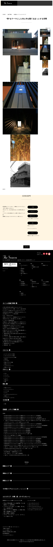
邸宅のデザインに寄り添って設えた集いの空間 (12, 338)
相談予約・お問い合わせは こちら (10, 265)
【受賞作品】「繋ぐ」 (7, 335)
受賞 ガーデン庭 (7, 367)
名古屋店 (22, 281)
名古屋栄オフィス (24, 285)
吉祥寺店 (22, 271)
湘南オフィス (34, 286)
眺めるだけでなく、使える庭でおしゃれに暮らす (12, 318)
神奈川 (31, 280)
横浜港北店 (34, 281)
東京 (20, 263)
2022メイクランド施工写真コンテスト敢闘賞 (12, 435)
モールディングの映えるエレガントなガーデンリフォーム (14, 310)
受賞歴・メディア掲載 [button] (11, 409)
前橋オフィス (45, 265)
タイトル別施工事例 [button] (10, 303)
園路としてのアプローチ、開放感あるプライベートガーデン (14, 317)
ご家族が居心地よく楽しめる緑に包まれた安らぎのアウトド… (14, 333)
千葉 (31, 263)
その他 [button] (6, 400)
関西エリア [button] (7, 480)
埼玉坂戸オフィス (46, 285)
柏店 (33, 265)
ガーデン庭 (6, 360)
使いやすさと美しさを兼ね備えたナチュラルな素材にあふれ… (14, 323)
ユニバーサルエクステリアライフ (36, 508)
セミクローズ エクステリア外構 (10, 357)
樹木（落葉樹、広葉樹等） (9, 513)
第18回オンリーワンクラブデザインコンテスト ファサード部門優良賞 (17, 428)
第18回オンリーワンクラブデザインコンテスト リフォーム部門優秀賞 (17, 430)
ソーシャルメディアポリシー (8, 535)
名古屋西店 (23, 283)
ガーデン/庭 (6, 391)
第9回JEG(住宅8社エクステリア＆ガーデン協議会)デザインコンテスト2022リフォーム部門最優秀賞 (22, 438)
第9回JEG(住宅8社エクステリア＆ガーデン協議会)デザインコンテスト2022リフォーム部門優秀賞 (22, 440)
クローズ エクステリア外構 (9, 355)
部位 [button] (5, 384)
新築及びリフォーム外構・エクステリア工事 (12, 500)
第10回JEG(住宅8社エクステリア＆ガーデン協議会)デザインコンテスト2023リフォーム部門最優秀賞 (23, 423)
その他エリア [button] (15, 489)
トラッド (6, 378)
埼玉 (42, 280)
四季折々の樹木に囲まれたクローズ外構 (10, 331)
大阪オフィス (23, 294)
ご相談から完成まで (6, 528)
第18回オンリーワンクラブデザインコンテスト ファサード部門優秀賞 (17, 432)
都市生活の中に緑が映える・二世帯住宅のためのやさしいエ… (14, 312)
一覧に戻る (26, 246)
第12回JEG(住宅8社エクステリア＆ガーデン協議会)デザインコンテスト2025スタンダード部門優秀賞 (23, 417)
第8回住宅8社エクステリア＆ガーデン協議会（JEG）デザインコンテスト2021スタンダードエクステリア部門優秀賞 (25, 445)
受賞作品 (6, 359)
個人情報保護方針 (6, 533)
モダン (5, 373)
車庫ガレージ (6, 396)
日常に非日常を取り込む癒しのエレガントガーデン (12, 307)
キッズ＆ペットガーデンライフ (35, 509)
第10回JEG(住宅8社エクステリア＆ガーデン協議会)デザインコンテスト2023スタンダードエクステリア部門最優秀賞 (25, 425)
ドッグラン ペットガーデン (9, 397)
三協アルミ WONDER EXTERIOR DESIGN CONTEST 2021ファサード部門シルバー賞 (21, 446)
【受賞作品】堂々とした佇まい (9, 343)
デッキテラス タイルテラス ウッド (10, 394)
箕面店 (22, 293)
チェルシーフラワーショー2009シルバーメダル (13, 450)
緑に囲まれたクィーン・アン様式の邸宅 (10, 313)
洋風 (5, 381)
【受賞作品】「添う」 (7, 345)
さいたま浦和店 (46, 281)
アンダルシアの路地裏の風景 (8, 320)
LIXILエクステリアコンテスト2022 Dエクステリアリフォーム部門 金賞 (18, 433)
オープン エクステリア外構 (9, 354)
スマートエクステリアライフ (35, 506)
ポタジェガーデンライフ (34, 504)
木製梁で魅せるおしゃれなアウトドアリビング (12, 325)
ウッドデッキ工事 (31, 500)
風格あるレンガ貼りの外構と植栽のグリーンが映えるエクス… (14, 322)
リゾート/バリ (7, 376)
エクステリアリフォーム (8, 365)
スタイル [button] (6, 350)
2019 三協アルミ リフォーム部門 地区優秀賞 (13, 453)
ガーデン (6, 392)
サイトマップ (5, 268)
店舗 (5, 403)
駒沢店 (22, 270)
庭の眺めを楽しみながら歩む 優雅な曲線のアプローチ (13, 341)
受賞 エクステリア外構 (8, 362)
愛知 (20, 280)
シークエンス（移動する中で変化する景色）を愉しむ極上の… (14, 336)
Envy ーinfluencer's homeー (8, 315)
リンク (4, 270)
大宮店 (44, 283)
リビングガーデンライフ (34, 503)
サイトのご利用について (7, 530)
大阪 (20, 291)
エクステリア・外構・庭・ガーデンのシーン (16, 496)
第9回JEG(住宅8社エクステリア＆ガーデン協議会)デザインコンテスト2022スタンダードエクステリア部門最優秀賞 (25, 437)
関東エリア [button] (7, 466)
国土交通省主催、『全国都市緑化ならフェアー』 (13, 451)
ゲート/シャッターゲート (9, 389)
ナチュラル (6, 375)
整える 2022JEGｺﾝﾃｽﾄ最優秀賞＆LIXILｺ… (11, 328)
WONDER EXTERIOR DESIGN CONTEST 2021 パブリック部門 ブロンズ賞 (18, 448)
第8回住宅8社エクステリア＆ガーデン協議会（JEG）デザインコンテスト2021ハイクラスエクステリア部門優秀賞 (25, 443)
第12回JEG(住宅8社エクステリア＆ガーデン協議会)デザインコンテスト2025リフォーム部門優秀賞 (22, 415)
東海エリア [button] (7, 473)
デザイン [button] (6, 369)
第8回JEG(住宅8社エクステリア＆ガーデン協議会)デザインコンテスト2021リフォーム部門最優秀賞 (22, 441)
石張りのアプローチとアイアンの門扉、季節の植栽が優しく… (14, 330)
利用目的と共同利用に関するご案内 (9, 531)
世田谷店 (22, 268)
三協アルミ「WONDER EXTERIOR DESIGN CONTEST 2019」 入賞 (16, 455)
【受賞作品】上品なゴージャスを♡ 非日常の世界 (13, 340)
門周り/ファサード (7, 387)
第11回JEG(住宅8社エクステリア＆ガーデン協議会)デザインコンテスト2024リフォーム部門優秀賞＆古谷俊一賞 (25, 418)
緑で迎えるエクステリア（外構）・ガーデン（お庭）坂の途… (14, 308)
